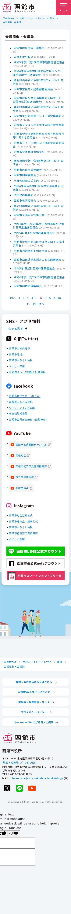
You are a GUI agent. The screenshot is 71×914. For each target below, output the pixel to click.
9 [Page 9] (54, 298)
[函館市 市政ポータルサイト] (19, 7)
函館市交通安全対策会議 (29, 215)
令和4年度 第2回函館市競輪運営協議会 (39, 277)
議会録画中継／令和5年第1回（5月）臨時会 (38, 162)
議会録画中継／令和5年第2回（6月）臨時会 (38, 108)
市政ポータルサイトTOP (32, 18)
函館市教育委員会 (25, 200)
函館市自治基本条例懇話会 (31, 251)
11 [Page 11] (28, 304)
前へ (13, 298)
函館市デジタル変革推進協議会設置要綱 (39, 125)
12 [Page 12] (34, 304)
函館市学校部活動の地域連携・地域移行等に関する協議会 (38, 135)
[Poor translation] (14, 833)
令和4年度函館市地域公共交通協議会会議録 (38, 187)
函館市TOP (8, 18)
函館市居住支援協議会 (28, 170)
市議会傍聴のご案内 (26, 180)
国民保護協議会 (24, 195)
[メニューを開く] (63, 7)
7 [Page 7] (46, 298)
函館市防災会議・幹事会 (29, 48)
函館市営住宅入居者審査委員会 (33, 89)
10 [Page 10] (59, 298)
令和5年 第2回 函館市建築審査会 (34, 268)
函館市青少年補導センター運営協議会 (38, 116)
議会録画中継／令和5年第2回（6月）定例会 (38, 82)
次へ (41, 304)
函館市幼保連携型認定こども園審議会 (38, 259)
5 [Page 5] (36, 298)
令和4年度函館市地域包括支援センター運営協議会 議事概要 (38, 73)
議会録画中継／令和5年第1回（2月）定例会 (38, 207)
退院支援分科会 (24, 57)
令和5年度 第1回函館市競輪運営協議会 (39, 62)
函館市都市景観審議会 (28, 286)
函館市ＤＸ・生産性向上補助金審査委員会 (38, 144)
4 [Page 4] (32, 298)
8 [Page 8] (50, 298)
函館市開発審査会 (25, 175)
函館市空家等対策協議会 (29, 152)
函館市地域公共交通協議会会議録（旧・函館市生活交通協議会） (38, 99)
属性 (52, 18)
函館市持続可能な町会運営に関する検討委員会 (38, 243)
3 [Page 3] (28, 298)
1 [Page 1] (19, 298)
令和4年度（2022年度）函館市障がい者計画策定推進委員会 (38, 225)
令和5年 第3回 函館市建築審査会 (34, 233)
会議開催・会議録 (12, 22)
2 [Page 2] (24, 298)
